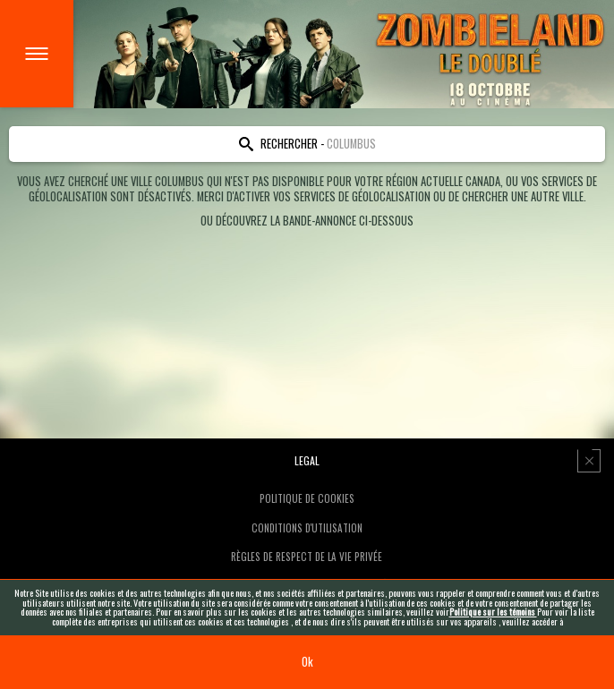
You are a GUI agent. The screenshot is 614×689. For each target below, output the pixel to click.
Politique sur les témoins (493, 611)
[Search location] (307, 144)
